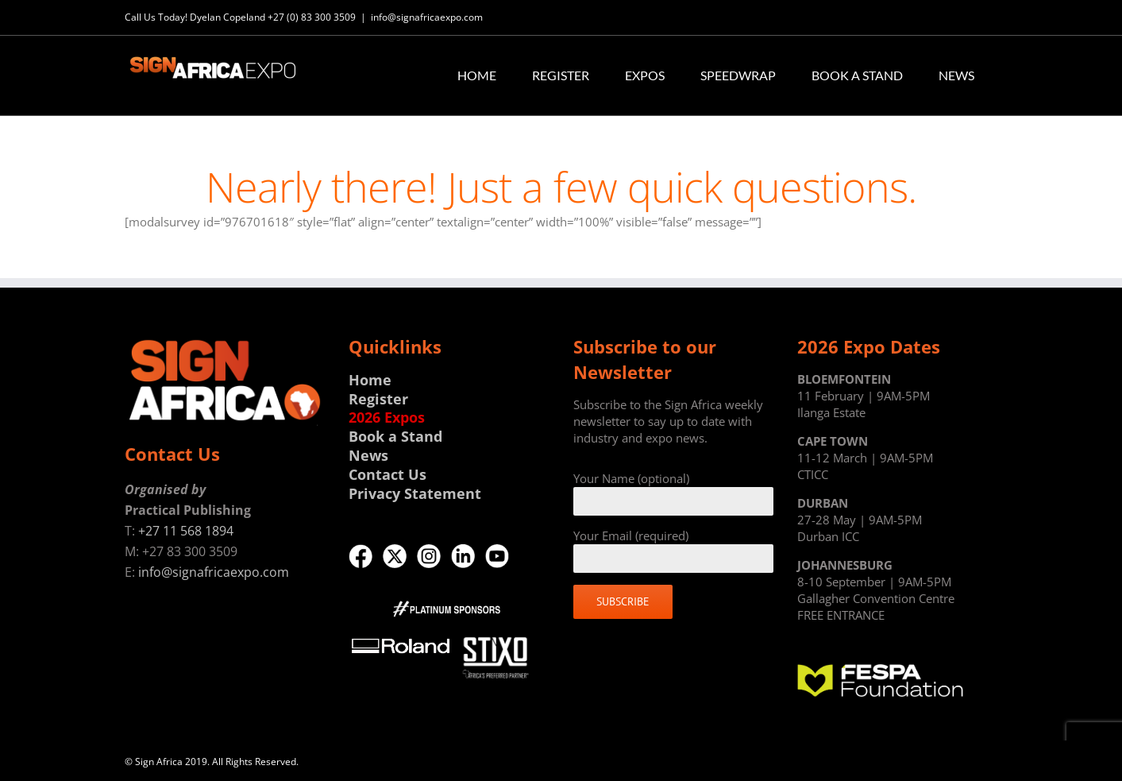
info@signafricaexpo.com (427, 17)
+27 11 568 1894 (185, 530)
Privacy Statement (415, 493)
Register (378, 398)
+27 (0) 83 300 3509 (312, 17)
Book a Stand (395, 436)
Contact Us (387, 474)
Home (370, 379)
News (368, 455)
